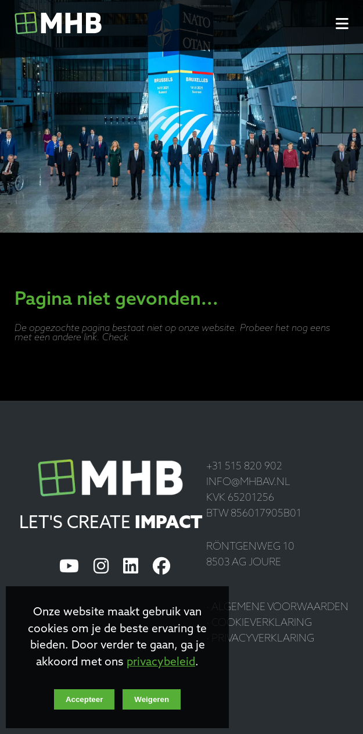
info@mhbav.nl (248, 482)
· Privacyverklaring (260, 638)
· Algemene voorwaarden (277, 607)
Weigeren (151, 699)
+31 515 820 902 (244, 466)
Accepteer (84, 699)
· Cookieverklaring (259, 623)
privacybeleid (161, 662)
